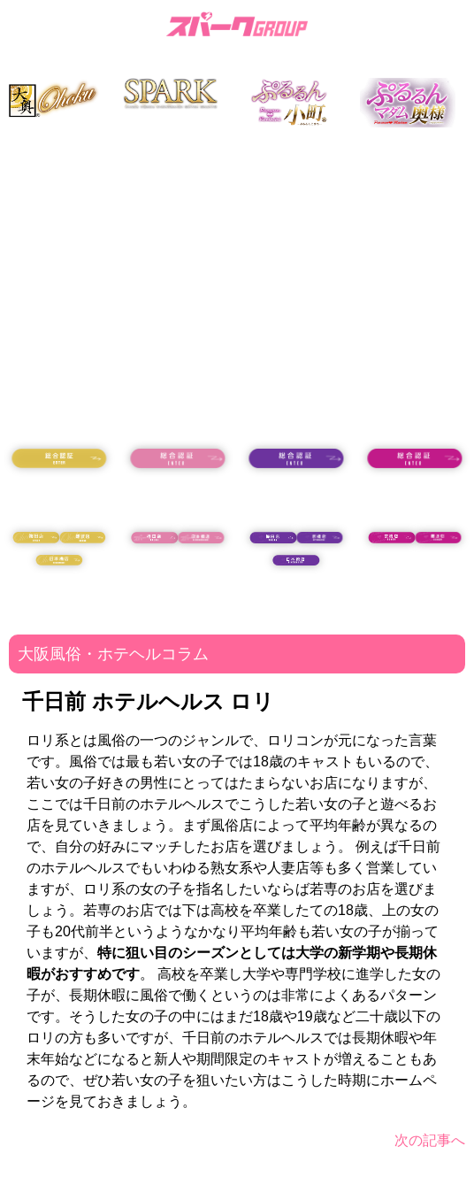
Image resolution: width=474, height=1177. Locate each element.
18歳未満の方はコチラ (59, 497)
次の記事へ (429, 1140)
